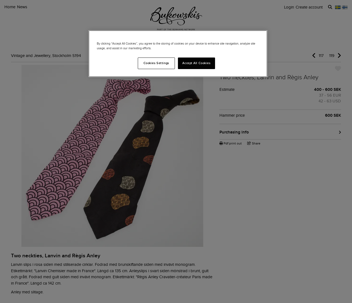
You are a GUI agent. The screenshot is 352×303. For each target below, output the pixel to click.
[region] (178, 53)
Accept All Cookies (196, 63)
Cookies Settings (156, 63)
